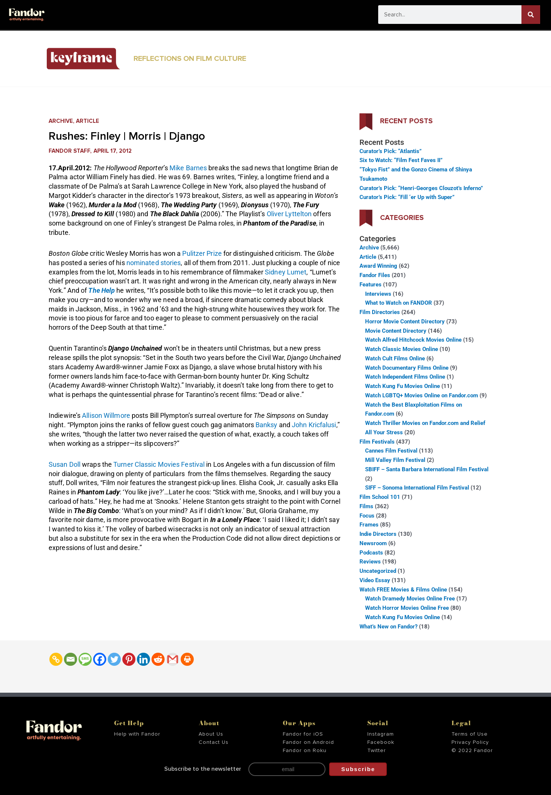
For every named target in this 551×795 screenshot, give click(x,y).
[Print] (187, 659)
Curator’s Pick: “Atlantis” (390, 151)
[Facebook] (99, 659)
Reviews (370, 561)
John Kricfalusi (314, 425)
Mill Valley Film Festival (395, 460)
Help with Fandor (137, 734)
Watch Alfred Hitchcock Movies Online (413, 339)
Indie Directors (378, 534)
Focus (366, 515)
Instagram (380, 734)
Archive (61, 121)
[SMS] (85, 659)
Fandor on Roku (305, 750)
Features (370, 284)
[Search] (530, 14)
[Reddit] (158, 659)
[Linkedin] (143, 659)
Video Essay (374, 580)
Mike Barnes (188, 168)
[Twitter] (114, 659)
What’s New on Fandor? (388, 626)
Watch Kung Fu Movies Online (402, 386)
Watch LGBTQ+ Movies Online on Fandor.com (421, 395)
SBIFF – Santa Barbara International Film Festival (427, 469)
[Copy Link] (55, 659)
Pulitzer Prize (201, 253)
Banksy (266, 425)
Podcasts (371, 552)
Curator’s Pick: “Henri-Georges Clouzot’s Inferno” (421, 188)
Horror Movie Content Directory (405, 321)
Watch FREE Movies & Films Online (403, 589)
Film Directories (379, 312)
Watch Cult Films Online (395, 358)
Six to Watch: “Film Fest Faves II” (401, 160)
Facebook (380, 742)
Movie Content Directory (395, 330)
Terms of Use (469, 734)
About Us (211, 734)
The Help (101, 290)
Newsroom (373, 543)
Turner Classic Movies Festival (159, 464)
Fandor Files (374, 275)
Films (366, 506)
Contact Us (214, 742)
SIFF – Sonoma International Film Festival (417, 487)
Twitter (376, 750)
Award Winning (378, 266)
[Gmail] (172, 659)
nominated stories (153, 263)
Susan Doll (64, 464)
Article (87, 121)
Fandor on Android (308, 742)
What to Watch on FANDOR (398, 302)
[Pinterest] (128, 659)
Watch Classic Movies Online (401, 349)
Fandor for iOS (303, 734)
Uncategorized (377, 571)
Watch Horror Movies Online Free (407, 608)
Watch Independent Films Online (405, 376)
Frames (369, 524)
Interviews (378, 294)
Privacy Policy (470, 742)
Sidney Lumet (285, 272)
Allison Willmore (106, 415)
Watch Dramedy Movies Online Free (410, 598)
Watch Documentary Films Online (407, 367)
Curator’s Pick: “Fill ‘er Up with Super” (406, 197)
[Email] (70, 659)
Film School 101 (379, 497)
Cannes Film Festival (391, 450)
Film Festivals (377, 441)
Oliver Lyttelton (289, 214)
